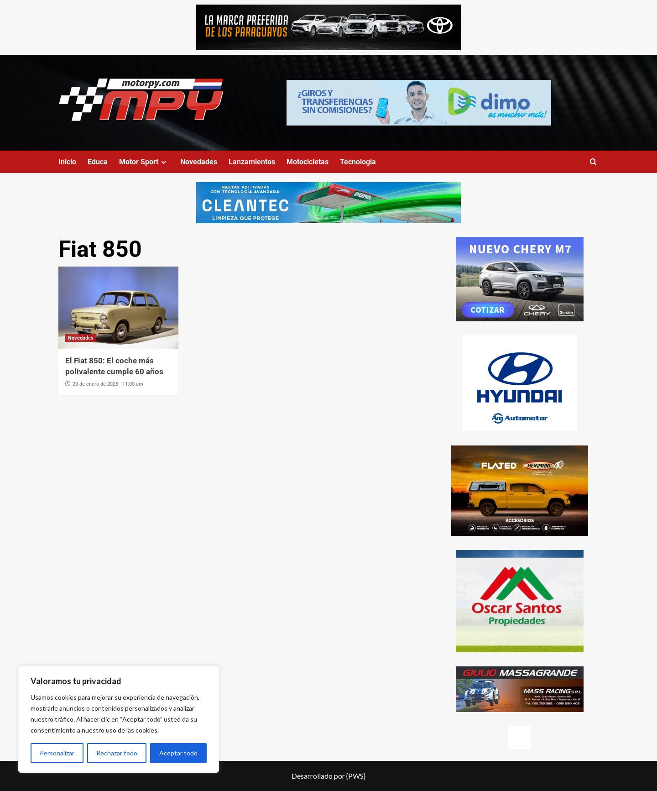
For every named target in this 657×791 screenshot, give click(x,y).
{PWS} (355, 775)
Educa (98, 161)
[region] (118, 719)
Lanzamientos (252, 161)
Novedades (198, 161)
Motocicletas (307, 161)
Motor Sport (144, 161)
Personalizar (57, 753)
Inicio (67, 161)
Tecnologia (358, 161)
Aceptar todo (178, 753)
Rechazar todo (116, 753)
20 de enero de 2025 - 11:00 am (108, 384)
